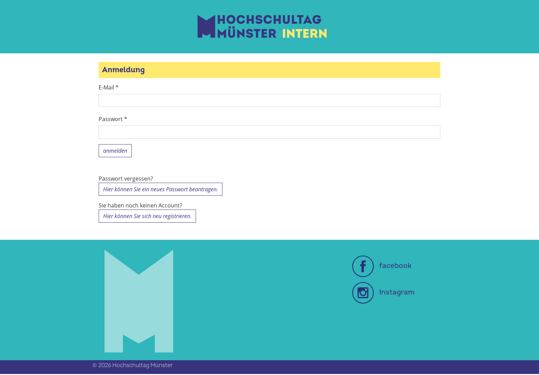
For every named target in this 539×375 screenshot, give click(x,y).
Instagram (383, 292)
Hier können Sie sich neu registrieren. (147, 216)
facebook (381, 265)
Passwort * (113, 119)
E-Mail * (109, 87)
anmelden (115, 150)
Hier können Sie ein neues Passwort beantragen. (160, 189)
